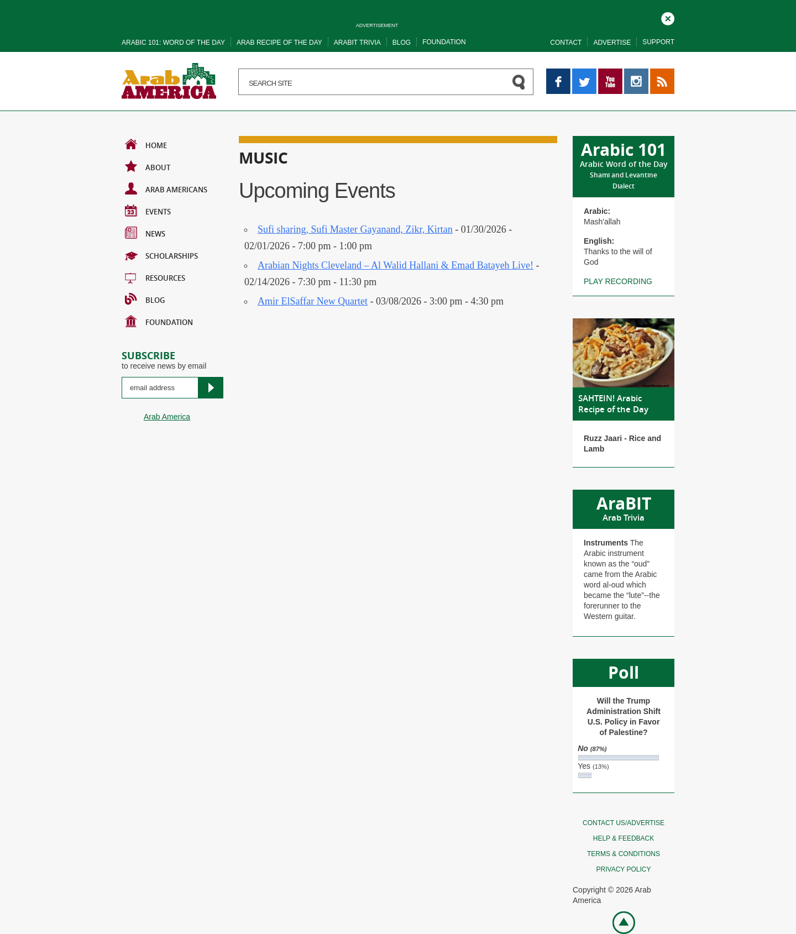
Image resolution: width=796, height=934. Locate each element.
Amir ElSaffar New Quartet (313, 301)
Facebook (558, 73)
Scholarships (161, 254)
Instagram (636, 73)
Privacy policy (623, 869)
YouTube (610, 73)
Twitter (583, 73)
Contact (566, 42)
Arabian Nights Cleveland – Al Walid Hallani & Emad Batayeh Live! (395, 265)
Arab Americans (166, 188)
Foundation (443, 42)
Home (146, 144)
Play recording (618, 281)
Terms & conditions (623, 854)
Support (658, 42)
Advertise (612, 42)
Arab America (167, 416)
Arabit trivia (357, 42)
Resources (155, 277)
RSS (658, 73)
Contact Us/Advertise (623, 823)
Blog (401, 42)
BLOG (145, 299)
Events (148, 210)
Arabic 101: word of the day (173, 42)
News (145, 232)
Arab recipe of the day (279, 42)
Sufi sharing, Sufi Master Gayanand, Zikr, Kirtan (355, 229)
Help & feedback (623, 838)
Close (667, 17)
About (147, 166)
